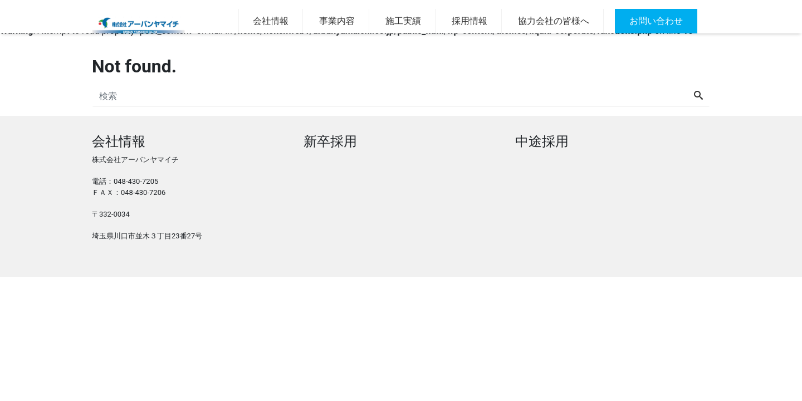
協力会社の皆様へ (553, 21)
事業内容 (337, 21)
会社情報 (266, 21)
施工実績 (403, 21)
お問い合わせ (651, 21)
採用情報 (469, 21)
